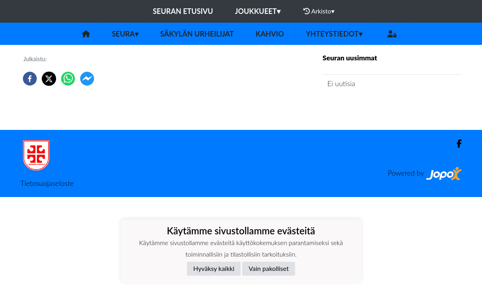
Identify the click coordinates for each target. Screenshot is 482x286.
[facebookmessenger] (87, 79)
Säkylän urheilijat (197, 33)
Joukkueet (257, 11)
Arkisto (318, 11)
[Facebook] (456, 143)
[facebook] (30, 79)
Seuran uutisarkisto (358, 106)
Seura (125, 33)
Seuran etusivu (183, 11)
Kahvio (270, 33)
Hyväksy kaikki (213, 268)
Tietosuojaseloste (47, 183)
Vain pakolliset (269, 268)
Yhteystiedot (334, 33)
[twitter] (49, 79)
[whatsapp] (68, 79)
